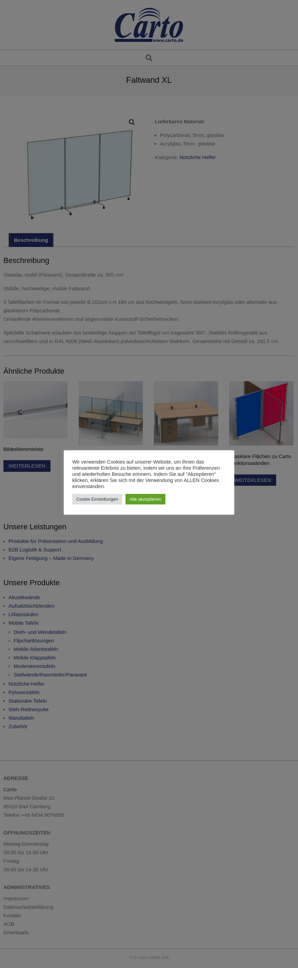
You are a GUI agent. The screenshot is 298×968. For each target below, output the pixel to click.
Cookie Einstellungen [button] (97, 499)
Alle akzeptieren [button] (145, 499)
